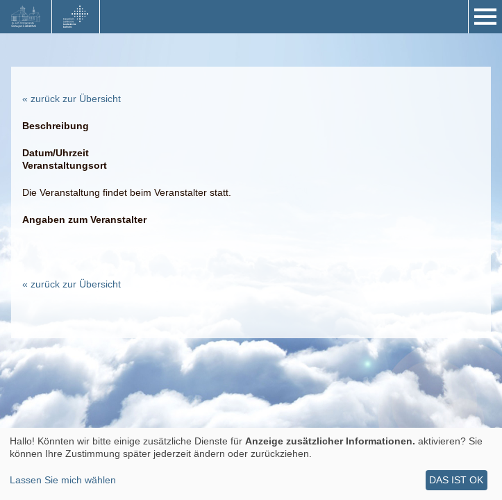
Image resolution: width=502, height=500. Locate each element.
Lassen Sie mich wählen (63, 479)
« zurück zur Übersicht (71, 98)
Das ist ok (456, 479)
